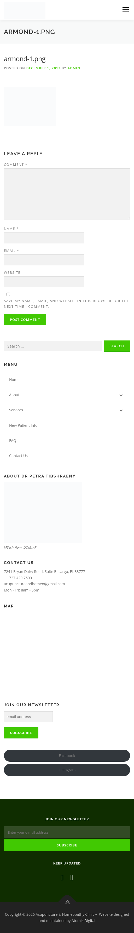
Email (11, 250)
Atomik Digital (83, 920)
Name (11, 228)
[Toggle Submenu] (121, 394)
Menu (125, 9)
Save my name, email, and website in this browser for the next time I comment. (66, 303)
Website (12, 272)
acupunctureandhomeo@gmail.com (34, 583)
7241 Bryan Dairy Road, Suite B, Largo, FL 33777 (44, 571)
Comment (15, 164)
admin (74, 68)
